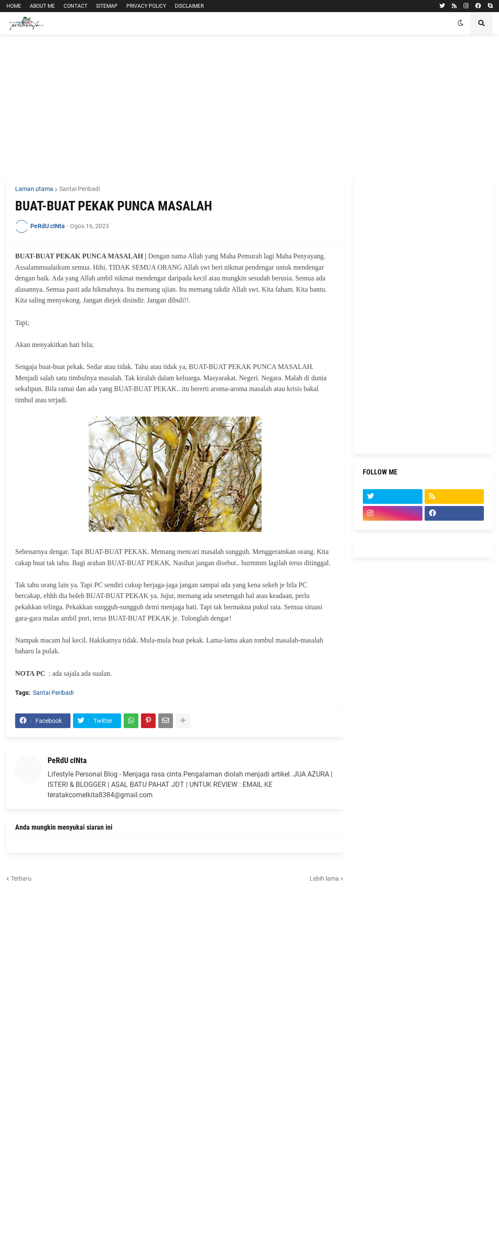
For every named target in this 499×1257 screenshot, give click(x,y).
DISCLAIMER (189, 6)
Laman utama (34, 189)
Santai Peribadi (79, 189)
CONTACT (75, 6)
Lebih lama (324, 878)
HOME (13, 6)
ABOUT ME (42, 6)
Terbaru (21, 878)
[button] (460, 23)
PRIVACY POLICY (146, 6)
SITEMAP (107, 6)
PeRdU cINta (67, 760)
